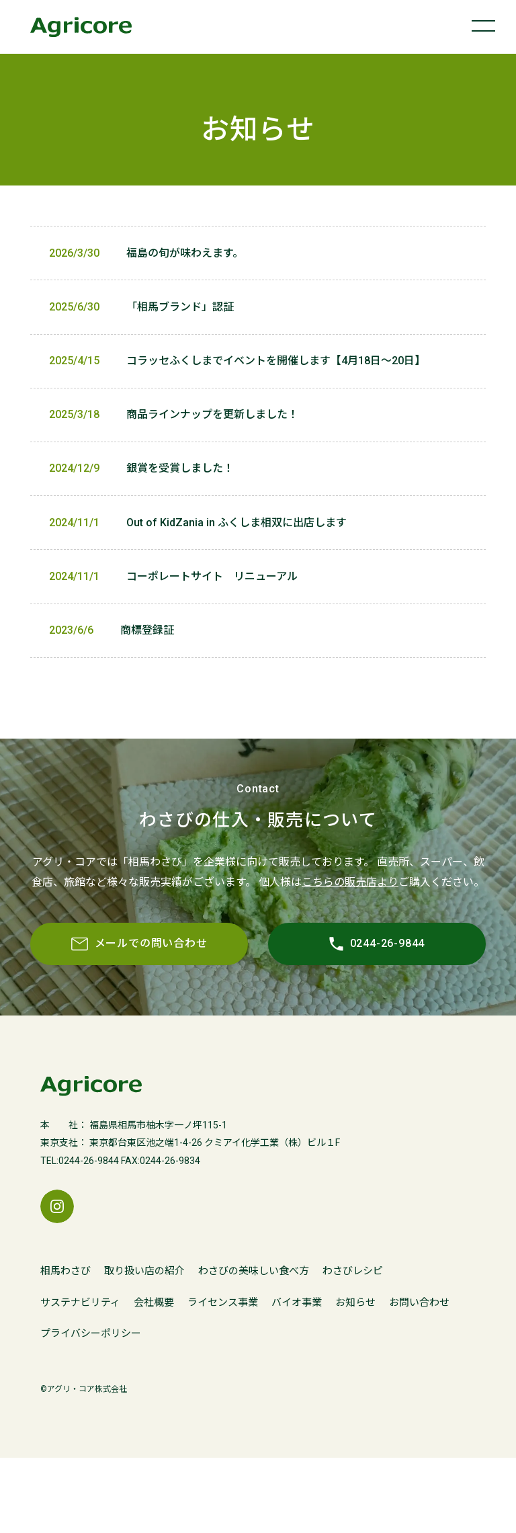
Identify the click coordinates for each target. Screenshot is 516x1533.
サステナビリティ (80, 1378)
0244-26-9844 (303, 1018)
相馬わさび (65, 1347)
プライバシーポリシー (90, 1409)
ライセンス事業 (222, 1378)
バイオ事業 (296, 1378)
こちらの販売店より (350, 942)
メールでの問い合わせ (114, 1018)
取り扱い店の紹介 (144, 1347)
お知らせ (355, 1378)
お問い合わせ (419, 1378)
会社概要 (154, 1378)
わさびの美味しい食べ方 (253, 1347)
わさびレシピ (352, 1347)
